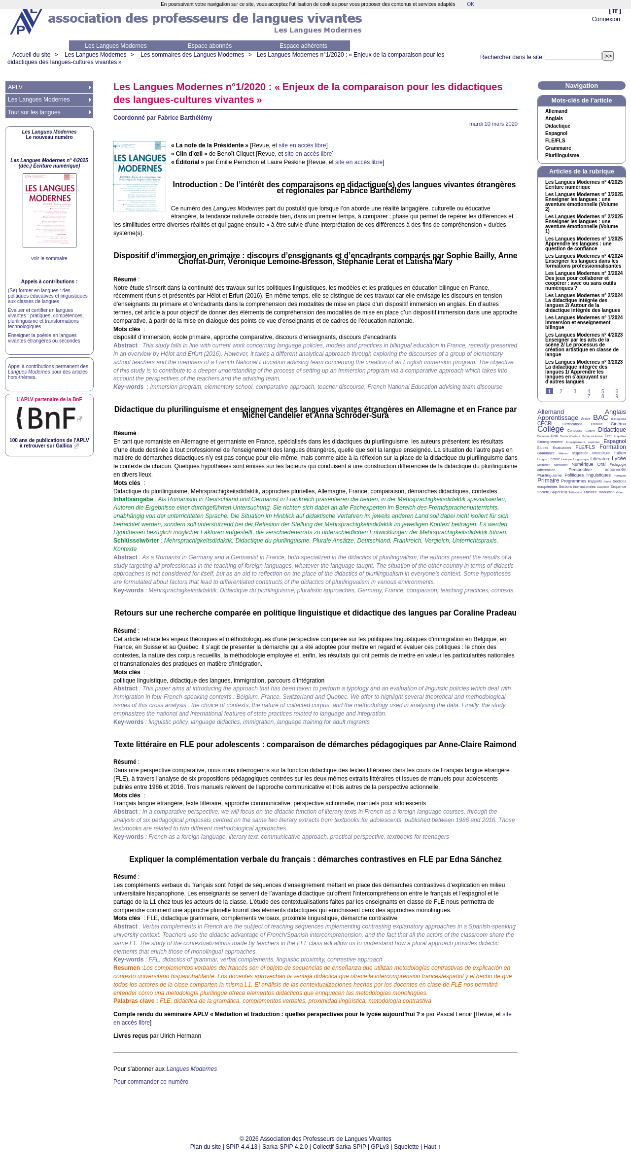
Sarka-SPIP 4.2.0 (285, 1146)
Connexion (606, 19)
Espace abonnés (210, 45)
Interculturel (601, 453)
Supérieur (558, 492)
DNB (555, 436)
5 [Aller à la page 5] (602, 391)
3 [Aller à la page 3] (574, 391)
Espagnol (556, 133)
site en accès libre (302, 145)
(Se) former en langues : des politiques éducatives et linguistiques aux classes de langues (48, 296)
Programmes (574, 481)
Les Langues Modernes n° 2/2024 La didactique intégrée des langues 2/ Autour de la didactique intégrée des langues (584, 303)
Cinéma (618, 423)
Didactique (557, 126)
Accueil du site (31, 54)
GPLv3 (380, 1146)
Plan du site (205, 1146)
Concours (574, 430)
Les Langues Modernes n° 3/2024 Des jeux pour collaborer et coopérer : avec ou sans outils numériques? (584, 281)
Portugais (620, 475)
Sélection (603, 486)
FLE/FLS (585, 447)
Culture (590, 430)
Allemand (556, 111)
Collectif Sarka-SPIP (339, 1146)
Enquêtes (620, 436)
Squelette (406, 1146)
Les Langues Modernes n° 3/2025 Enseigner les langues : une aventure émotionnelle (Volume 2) (584, 202)
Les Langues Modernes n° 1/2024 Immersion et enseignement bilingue (584, 322)
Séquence (618, 486)
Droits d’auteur (570, 436)
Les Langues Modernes (115, 45)
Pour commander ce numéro (150, 1081)
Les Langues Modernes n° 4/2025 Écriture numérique (584, 185)
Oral (601, 464)
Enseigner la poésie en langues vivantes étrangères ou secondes (44, 338)
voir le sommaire (49, 258)
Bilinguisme (618, 418)
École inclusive (592, 436)
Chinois (596, 424)
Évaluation (562, 448)
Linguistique (581, 459)
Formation (612, 447)
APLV (15, 87)
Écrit (607, 436)
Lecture (554, 459)
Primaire (548, 480)
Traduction (606, 492)
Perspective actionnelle (597, 469)
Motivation (560, 464)
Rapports (595, 481)
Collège (550, 429)
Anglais (554, 118)
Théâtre (590, 492)
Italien (620, 452)
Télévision (575, 492)
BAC (600, 417)
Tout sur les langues (34, 112)
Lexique (566, 459)
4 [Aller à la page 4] (589, 391)
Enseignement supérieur (583, 442)
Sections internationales (577, 486)
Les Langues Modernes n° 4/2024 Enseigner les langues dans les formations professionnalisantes (584, 261)
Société (543, 492)
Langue (542, 459)
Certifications (572, 424)
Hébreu (563, 453)
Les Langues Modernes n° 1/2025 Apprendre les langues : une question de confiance (584, 244)
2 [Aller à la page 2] (561, 391)
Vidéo (619, 492)
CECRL (545, 423)
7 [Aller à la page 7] (589, 396)
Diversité (543, 436)
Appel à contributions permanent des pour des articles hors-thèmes (48, 372)
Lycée (619, 458)
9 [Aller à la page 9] (616, 396)
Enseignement (549, 442)
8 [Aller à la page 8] (602, 396)
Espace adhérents (303, 45)
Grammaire (558, 148)
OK (470, 4)
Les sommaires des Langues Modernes (192, 54)
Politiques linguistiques (587, 475)
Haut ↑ (432, 1146)
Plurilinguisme (562, 155)
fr (615, 10)
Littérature (601, 458)
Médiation (543, 464)
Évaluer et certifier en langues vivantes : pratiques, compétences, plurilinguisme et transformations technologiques (46, 318)
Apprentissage (557, 417)
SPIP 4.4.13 (241, 1146)
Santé (607, 481)
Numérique (582, 464)
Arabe (586, 418)
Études (542, 447)
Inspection (580, 453)
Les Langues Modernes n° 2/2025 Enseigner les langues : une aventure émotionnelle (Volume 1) (584, 224)
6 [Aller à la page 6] (616, 391)
